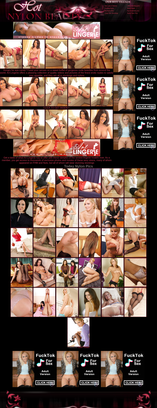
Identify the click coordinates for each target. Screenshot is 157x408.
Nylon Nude (131, 8)
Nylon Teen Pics (132, 13)
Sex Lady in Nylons (111, 6)
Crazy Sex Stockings (111, 13)
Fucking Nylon (109, 8)
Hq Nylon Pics (109, 11)
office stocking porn (133, 6)
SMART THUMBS (83, 347)
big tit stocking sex (133, 11)
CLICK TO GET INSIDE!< (56, 108)
